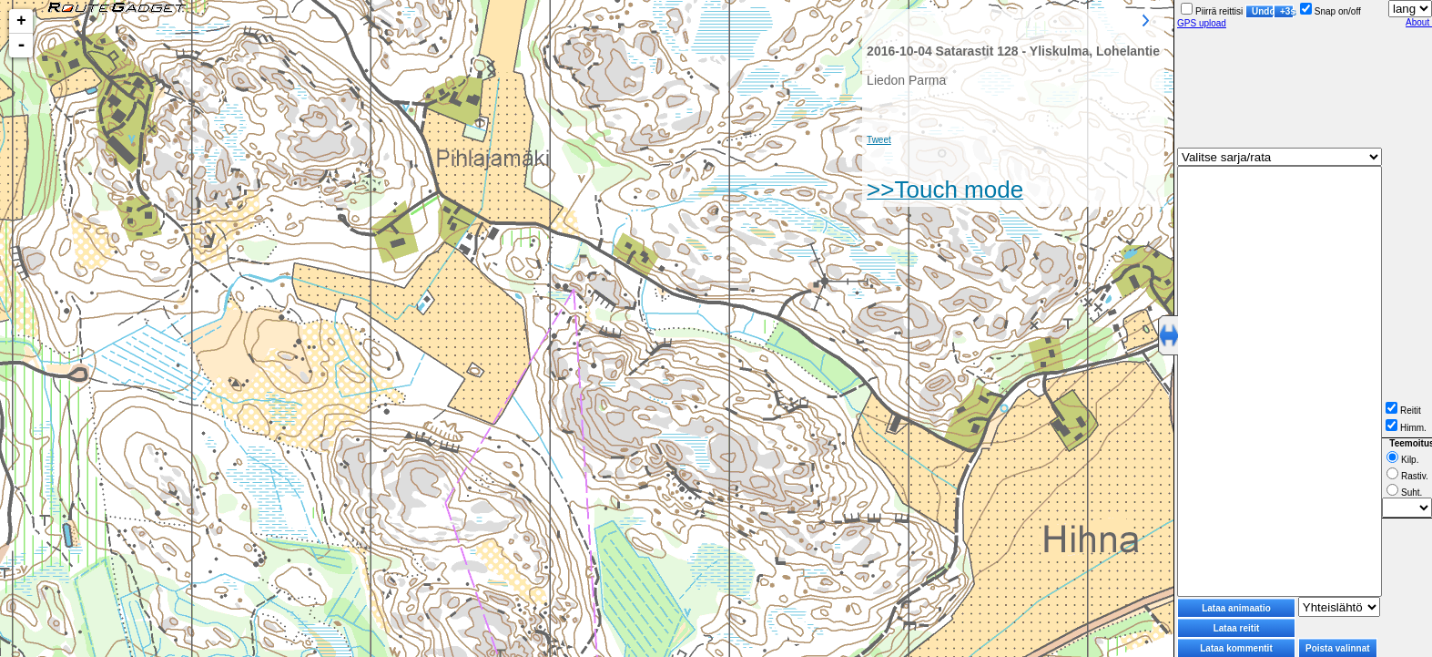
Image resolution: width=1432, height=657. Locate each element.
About (1419, 22)
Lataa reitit (1237, 628)
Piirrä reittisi (1212, 11)
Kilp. (1402, 460)
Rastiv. (1407, 476)
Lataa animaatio (1236, 608)
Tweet (879, 140)
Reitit (1403, 410)
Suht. (1404, 493)
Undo (1263, 11)
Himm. (1406, 428)
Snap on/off (1330, 11)
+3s (1287, 11)
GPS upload (1201, 23)
